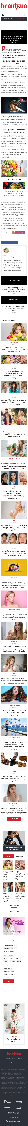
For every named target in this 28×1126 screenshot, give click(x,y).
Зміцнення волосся (9, 945)
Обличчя (14, 641)
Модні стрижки (8, 958)
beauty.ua (14, 6)
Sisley (17, 958)
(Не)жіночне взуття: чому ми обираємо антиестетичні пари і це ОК (14, 778)
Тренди (14, 771)
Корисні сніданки (9, 971)
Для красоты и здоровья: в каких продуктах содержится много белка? (14, 308)
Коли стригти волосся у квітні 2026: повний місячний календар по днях (14, 712)
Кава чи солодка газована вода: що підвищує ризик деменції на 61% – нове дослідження (14, 585)
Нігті (14, 366)
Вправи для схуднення (10, 974)
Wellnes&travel (14, 803)
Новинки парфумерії (9, 948)
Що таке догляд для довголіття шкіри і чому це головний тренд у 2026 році (14, 527)
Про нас (8, 1058)
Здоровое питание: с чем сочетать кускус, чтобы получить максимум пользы (14, 193)
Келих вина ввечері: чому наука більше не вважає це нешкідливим (14, 434)
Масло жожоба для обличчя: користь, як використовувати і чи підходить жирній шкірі (14, 648)
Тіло (14, 520)
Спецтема (14, 1036)
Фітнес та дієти (20, 18)
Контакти (13, 1058)
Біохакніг (14, 427)
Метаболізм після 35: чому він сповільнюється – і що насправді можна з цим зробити (14, 745)
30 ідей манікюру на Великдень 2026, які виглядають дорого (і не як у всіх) (14, 374)
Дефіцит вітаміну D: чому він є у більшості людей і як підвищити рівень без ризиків (14, 810)
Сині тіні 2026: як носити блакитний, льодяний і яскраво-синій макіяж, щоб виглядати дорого (14, 494)
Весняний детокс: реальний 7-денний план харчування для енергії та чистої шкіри (14, 465)
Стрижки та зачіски (14, 395)
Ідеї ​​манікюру (8, 968)
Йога (5, 961)
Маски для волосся (15, 961)
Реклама (20, 1058)
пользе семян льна (6, 93)
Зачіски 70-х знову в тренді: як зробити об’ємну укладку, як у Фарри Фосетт (14, 402)
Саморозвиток (8, 955)
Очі (14, 486)
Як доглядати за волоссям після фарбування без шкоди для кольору (14, 616)
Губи (14, 546)
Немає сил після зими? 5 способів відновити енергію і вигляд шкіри (14, 349)
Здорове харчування (9, 18)
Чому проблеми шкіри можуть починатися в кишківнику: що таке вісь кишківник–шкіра (14, 680)
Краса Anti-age (14, 342)
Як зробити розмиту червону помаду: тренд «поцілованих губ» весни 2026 (14, 553)
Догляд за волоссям (14, 609)
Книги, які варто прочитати (14, 1040)
